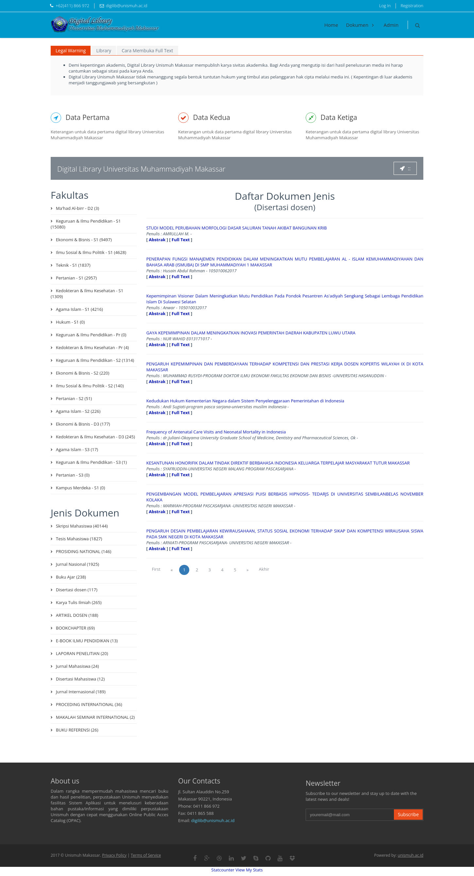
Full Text (181, 240)
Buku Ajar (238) (71, 577)
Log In (385, 5)
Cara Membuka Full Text (147, 50)
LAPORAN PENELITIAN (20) (82, 653)
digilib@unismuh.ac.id (213, 820)
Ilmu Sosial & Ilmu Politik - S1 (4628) (91, 252)
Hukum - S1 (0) (70, 322)
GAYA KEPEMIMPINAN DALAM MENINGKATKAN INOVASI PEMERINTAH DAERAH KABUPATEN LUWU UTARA (251, 333)
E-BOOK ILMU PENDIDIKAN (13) (87, 641)
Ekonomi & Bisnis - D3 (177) (83, 424)
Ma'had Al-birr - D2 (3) (77, 208)
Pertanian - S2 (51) (74, 398)
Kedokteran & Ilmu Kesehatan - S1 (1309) (87, 293)
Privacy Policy (114, 855)
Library (103, 50)
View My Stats (249, 870)
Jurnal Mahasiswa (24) (77, 666)
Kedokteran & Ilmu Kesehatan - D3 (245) (95, 437)
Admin (391, 25)
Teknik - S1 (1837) (73, 265)
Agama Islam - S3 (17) (77, 449)
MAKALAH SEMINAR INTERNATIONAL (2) (95, 717)
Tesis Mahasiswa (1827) (79, 539)
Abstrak (157, 240)
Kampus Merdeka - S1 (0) (80, 488)
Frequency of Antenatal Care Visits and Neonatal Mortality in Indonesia (216, 432)
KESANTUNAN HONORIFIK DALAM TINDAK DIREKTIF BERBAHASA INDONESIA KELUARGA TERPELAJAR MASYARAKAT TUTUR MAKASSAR (278, 463)
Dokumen (361, 25)
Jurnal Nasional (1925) (77, 564)
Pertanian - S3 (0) (73, 475)
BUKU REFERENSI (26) (77, 730)
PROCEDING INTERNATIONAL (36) (89, 704)
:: (405, 168)
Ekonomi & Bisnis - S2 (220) (82, 373)
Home (331, 25)
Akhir (264, 569)
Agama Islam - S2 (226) (78, 411)
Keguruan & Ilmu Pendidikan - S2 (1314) (95, 360)
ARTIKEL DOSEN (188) (77, 615)
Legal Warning (71, 50)
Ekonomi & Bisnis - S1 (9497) (84, 240)
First (156, 569)
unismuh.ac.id (410, 855)
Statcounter (222, 870)
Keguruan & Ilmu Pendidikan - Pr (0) (91, 335)
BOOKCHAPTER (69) (75, 628)
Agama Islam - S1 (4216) (79, 309)
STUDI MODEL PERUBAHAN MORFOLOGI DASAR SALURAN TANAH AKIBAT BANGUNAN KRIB (236, 228)
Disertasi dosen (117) (76, 590)
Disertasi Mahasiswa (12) (80, 679)
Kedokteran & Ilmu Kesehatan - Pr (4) (92, 347)
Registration (412, 5)
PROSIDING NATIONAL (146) (83, 551)
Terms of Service (146, 855)
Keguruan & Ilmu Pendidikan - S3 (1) (91, 462)
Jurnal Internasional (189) (81, 692)
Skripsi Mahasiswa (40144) (82, 526)
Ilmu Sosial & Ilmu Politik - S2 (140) (90, 386)
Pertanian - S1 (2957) (76, 278)
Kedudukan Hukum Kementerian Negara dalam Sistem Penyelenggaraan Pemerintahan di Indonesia (245, 401)
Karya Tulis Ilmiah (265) (79, 602)
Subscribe (408, 814)
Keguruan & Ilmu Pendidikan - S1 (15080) (86, 224)
